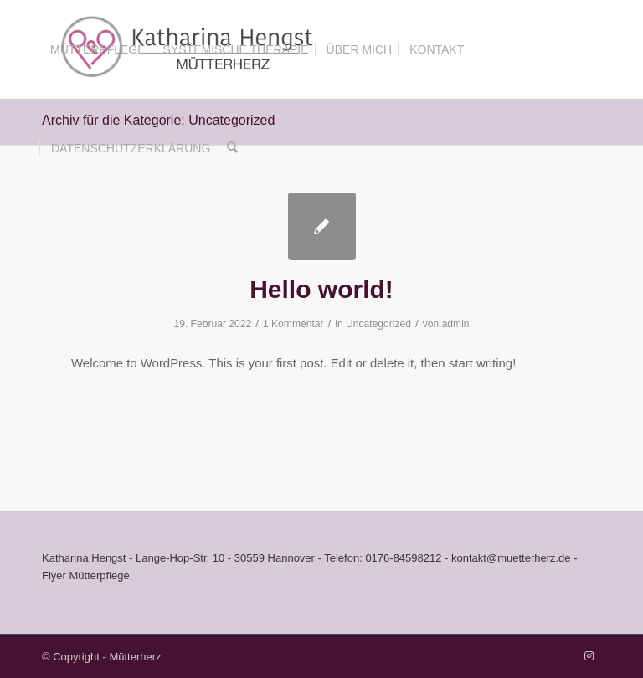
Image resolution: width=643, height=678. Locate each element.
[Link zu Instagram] (588, 656)
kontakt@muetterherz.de (511, 558)
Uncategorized (378, 324)
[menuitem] (98, 49)
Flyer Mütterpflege (86, 575)
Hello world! (321, 289)
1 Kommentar (293, 324)
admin (456, 324)
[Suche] (232, 148)
